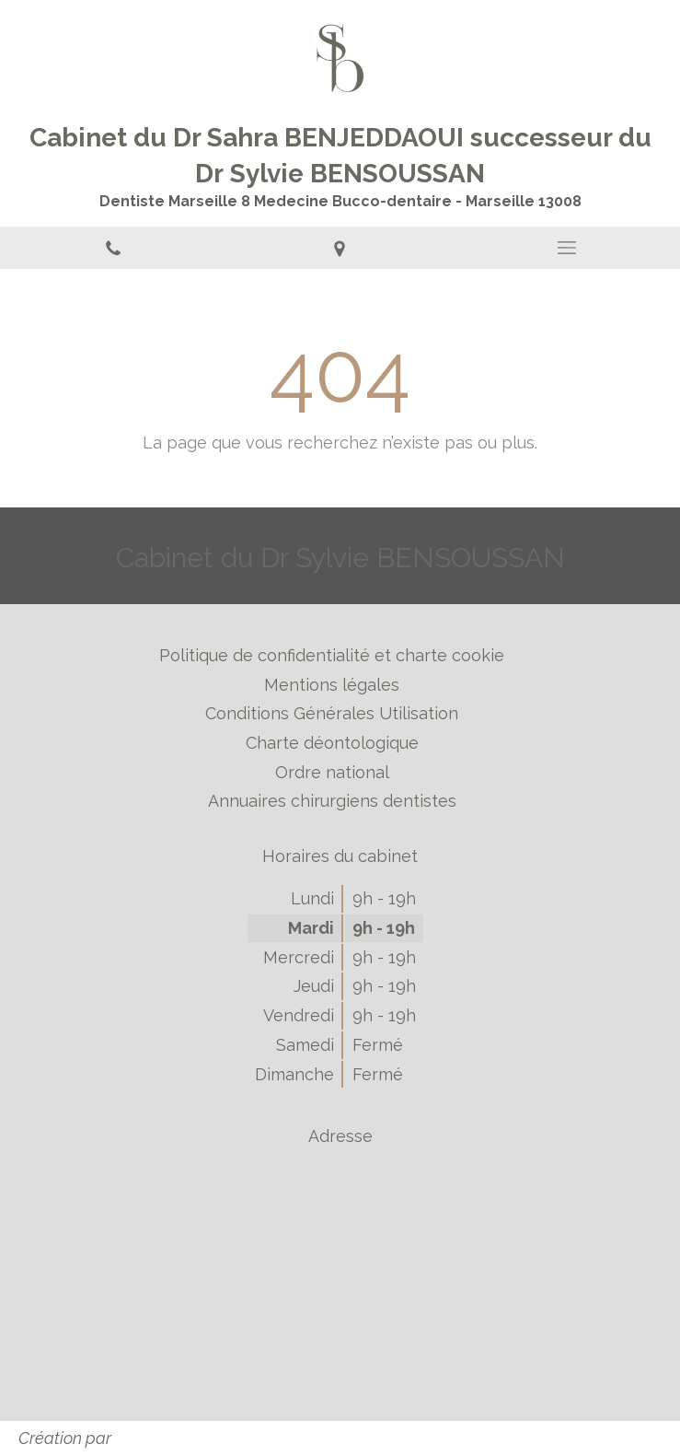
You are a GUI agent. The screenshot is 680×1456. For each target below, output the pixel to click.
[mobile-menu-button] (567, 247)
